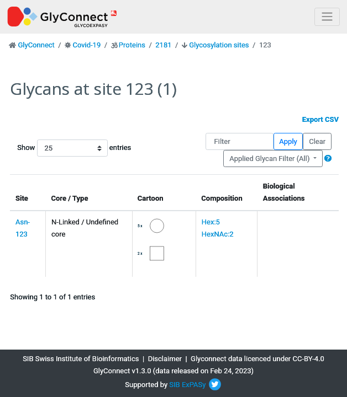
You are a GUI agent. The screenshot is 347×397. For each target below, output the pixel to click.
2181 (163, 45)
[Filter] (240, 141)
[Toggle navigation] (327, 17)
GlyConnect (36, 45)
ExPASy (194, 384)
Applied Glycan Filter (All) (270, 158)
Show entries (52, 148)
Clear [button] (317, 141)
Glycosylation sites (219, 45)
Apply (288, 141)
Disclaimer (165, 359)
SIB (174, 384)
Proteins (132, 45)
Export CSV (320, 119)
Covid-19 (86, 45)
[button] (328, 158)
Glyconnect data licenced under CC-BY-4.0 (257, 359)
